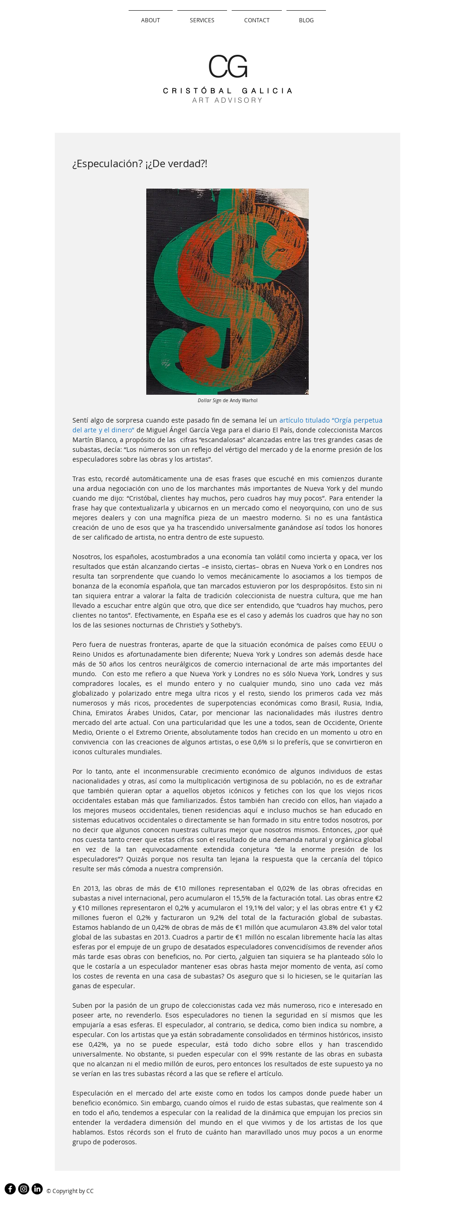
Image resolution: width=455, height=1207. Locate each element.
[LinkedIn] (37, 1188)
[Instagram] (23, 1188)
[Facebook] (10, 1188)
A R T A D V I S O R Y (227, 100)
